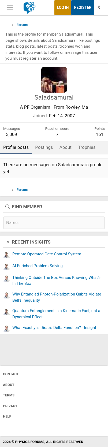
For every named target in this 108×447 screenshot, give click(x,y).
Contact (11, 374)
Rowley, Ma (76, 107)
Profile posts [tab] (16, 147)
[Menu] (10, 8)
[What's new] (99, 7)
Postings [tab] (44, 147)
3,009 (11, 134)
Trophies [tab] (87, 147)
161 (99, 134)
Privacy (10, 406)
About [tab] (65, 147)
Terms (8, 395)
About (8, 385)
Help (7, 416)
